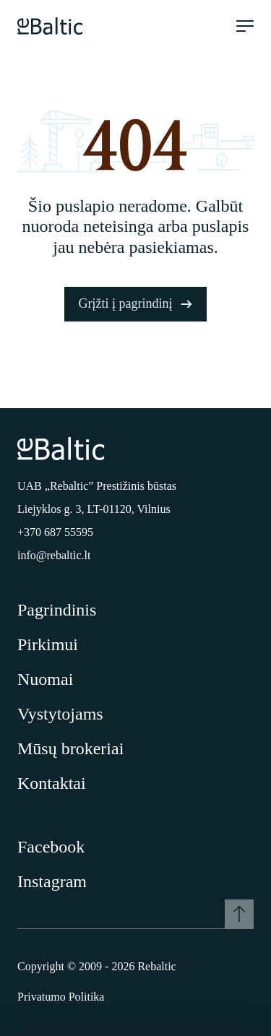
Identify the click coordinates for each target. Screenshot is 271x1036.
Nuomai (45, 679)
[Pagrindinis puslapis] (50, 26)
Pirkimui (47, 644)
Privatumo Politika (60, 996)
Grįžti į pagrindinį (136, 303)
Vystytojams (60, 713)
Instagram (52, 881)
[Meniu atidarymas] (245, 26)
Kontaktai (51, 783)
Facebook (51, 846)
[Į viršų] (239, 913)
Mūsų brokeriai (70, 748)
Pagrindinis (56, 609)
